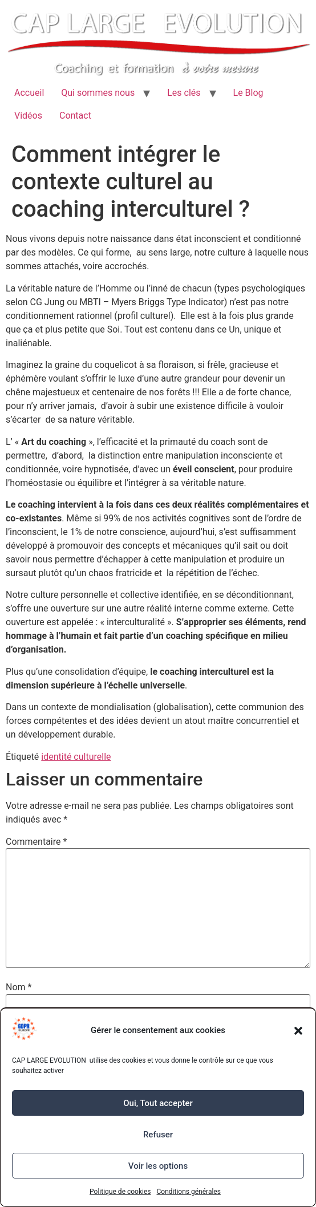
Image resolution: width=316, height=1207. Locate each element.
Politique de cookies (120, 1192)
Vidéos (28, 115)
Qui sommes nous (98, 92)
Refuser (158, 1134)
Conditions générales (189, 1192)
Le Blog (248, 92)
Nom (18, 987)
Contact (75, 115)
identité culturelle (76, 756)
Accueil (29, 92)
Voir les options (158, 1166)
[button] (298, 1030)
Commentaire (36, 841)
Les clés (183, 92)
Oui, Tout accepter (157, 1103)
